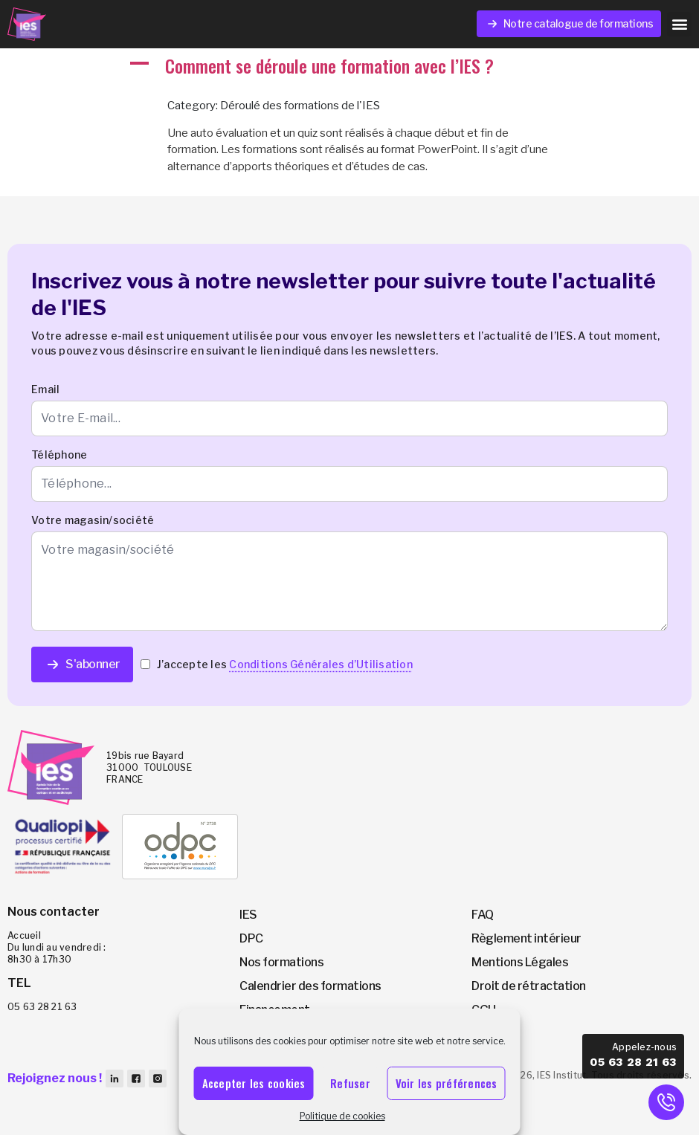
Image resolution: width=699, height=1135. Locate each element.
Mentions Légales (519, 962)
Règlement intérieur (526, 938)
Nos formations (281, 962)
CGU (483, 1010)
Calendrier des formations (310, 986)
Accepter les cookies (254, 1083)
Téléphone (59, 454)
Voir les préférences (446, 1083)
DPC (251, 938)
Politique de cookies (342, 1116)
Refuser (350, 1083)
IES (248, 915)
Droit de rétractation (528, 986)
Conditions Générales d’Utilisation (321, 664)
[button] (679, 24)
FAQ (482, 915)
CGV (483, 1033)
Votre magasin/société (92, 520)
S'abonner (82, 664)
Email (45, 389)
